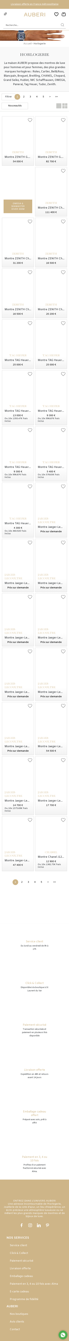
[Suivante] (50, 97)
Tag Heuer (30, 84)
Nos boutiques (19, 1314)
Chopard (59, 76)
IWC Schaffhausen (41, 80)
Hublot (24, 80)
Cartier (45, 71)
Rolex (36, 71)
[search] (62, 25)
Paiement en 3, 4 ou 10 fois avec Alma (34, 1284)
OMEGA (60, 80)
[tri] (15, 105)
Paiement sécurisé (21, 1261)
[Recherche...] (29, 25)
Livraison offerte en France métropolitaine (34, 4)
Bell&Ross (57, 71)
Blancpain (10, 76)
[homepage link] (34, 14)
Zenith (51, 84)
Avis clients (17, 1321)
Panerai (18, 84)
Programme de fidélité (24, 1299)
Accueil (27, 43)
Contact (15, 1329)
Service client (18, 1245)
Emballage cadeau (21, 1276)
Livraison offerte (20, 1268)
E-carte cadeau (19, 1291)
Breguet (22, 76)
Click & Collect (19, 1253)
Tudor (42, 84)
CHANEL (46, 76)
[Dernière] (56, 97)
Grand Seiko (11, 80)
